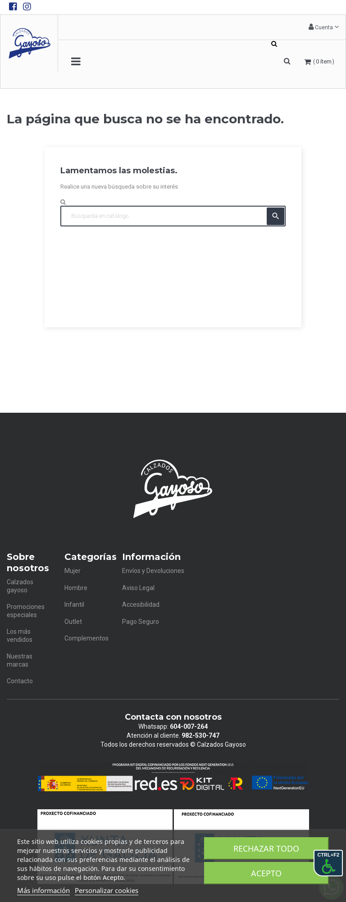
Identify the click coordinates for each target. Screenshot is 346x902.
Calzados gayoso (20, 586)
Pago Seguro (140, 621)
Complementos (86, 638)
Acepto (266, 873)
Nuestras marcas (19, 660)
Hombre (75, 587)
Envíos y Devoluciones (153, 570)
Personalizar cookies (106, 890)
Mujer (72, 570)
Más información (43, 890)
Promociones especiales (26, 610)
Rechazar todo (266, 848)
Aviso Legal (138, 587)
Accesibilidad (140, 604)
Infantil (74, 604)
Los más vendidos (19, 635)
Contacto (20, 681)
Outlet (73, 621)
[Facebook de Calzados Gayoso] (13, 6)
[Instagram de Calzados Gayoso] (27, 6)
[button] (324, 27)
